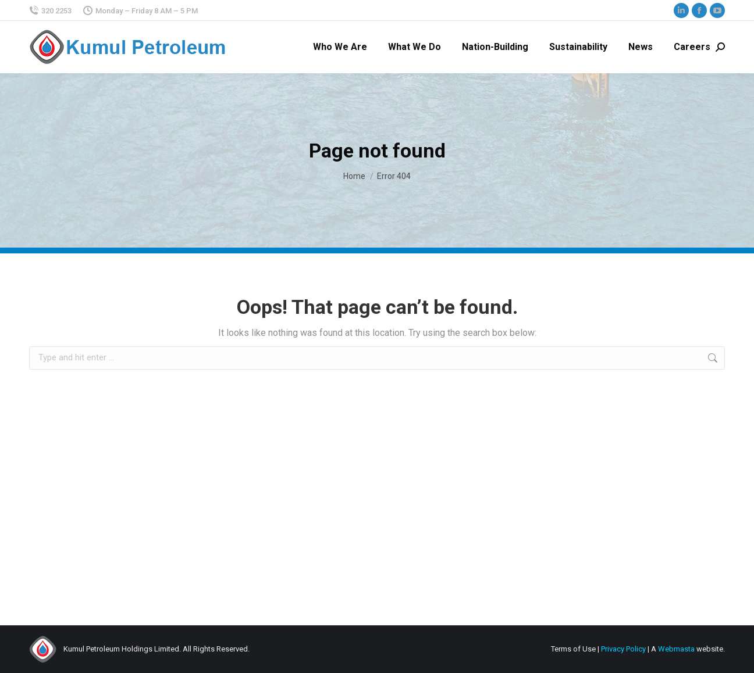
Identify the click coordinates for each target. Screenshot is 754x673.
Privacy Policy (623, 649)
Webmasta (676, 649)
